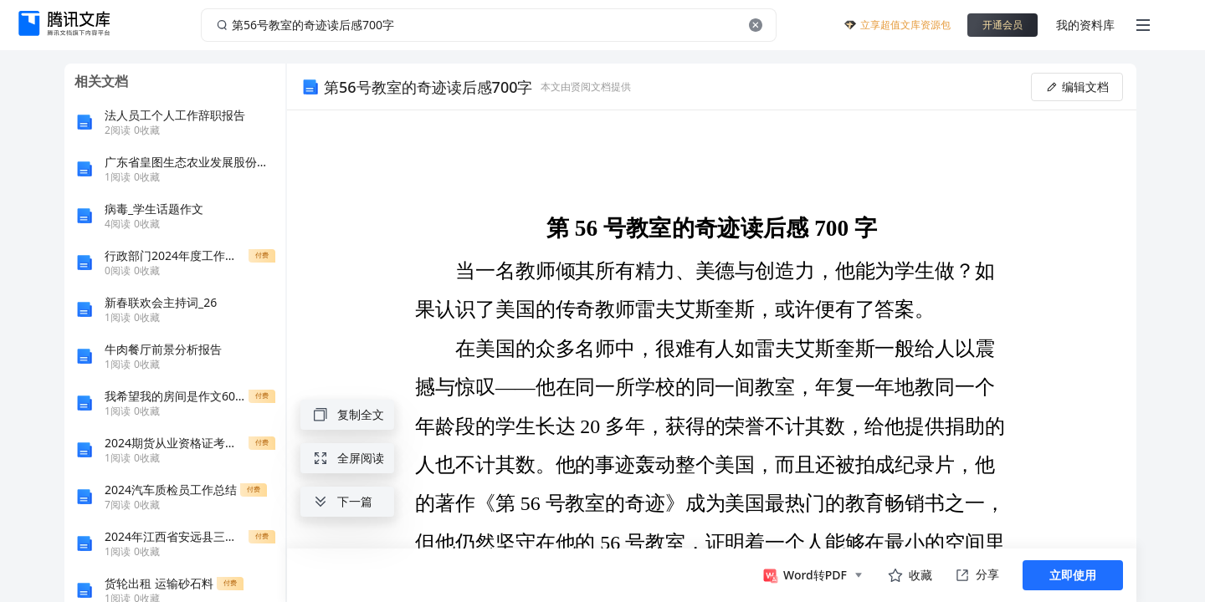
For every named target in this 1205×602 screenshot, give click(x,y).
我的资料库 (1085, 25)
